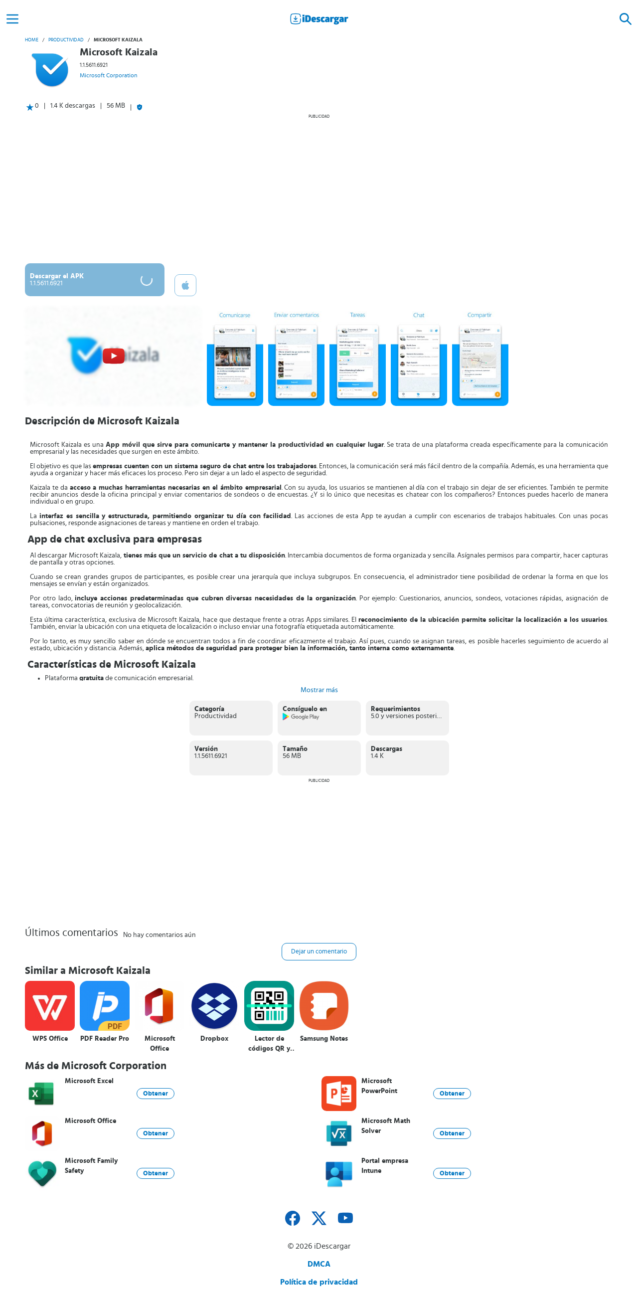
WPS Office (50, 1038)
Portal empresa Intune (384, 1165)
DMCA (319, 1264)
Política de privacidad (319, 1282)
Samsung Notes (324, 1038)
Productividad (66, 39)
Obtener (155, 1093)
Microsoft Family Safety (91, 1165)
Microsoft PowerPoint (379, 1086)
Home (31, 39)
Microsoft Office (160, 1043)
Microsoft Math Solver (385, 1126)
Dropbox (214, 1038)
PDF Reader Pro (104, 1038)
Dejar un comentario (319, 951)
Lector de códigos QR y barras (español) (269, 1044)
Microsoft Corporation (108, 75)
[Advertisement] (319, 188)
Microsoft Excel (89, 1081)
